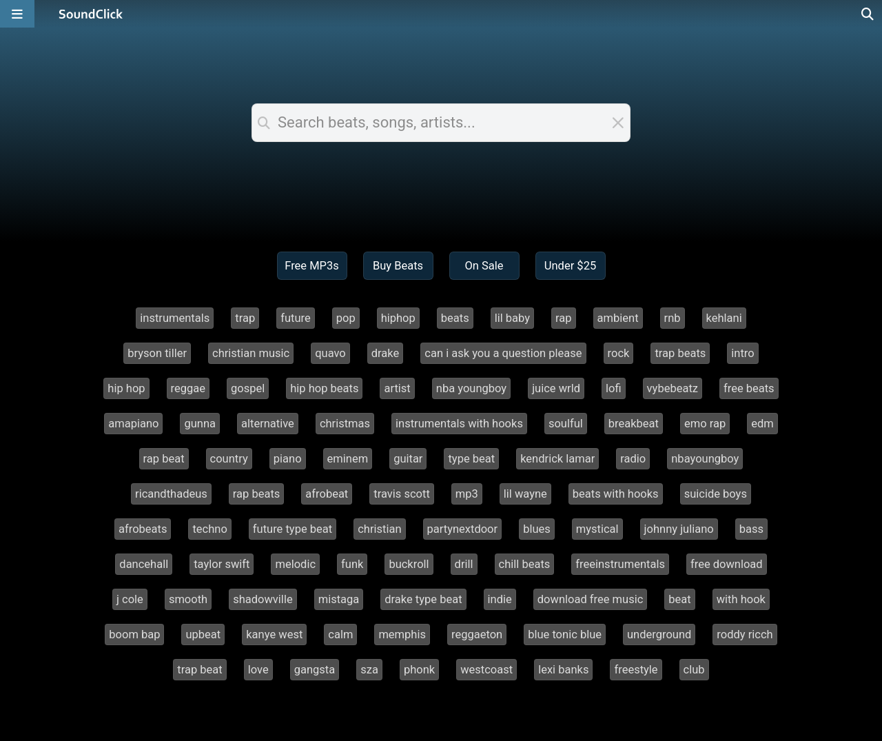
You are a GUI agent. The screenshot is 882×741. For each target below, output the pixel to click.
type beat (471, 458)
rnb (672, 318)
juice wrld (556, 388)
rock (619, 353)
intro (742, 353)
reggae (188, 388)
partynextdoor (462, 529)
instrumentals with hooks (459, 423)
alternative (267, 423)
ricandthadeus (171, 493)
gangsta (315, 669)
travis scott (401, 493)
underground (659, 634)
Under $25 (570, 265)
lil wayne (525, 493)
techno (209, 529)
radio (633, 458)
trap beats (680, 353)
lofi (614, 388)
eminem (348, 458)
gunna (200, 423)
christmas (345, 423)
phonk (419, 669)
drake (385, 353)
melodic (295, 564)
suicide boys (715, 493)
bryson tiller (157, 353)
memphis (402, 634)
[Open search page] (868, 14)
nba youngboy (471, 388)
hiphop (398, 318)
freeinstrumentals (620, 564)
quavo (330, 353)
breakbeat (633, 423)
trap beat (199, 669)
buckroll (409, 564)
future (295, 318)
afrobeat (326, 493)
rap (563, 318)
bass (751, 529)
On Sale (483, 265)
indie (500, 599)
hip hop (126, 388)
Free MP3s (312, 265)
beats (455, 318)
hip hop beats (324, 388)
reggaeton (476, 634)
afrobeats (143, 529)
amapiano (133, 423)
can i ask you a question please (503, 353)
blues (537, 529)
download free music (590, 599)
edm (762, 423)
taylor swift (221, 564)
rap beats (256, 493)
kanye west (274, 634)
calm (340, 634)
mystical (597, 529)
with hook (741, 599)
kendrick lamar (557, 458)
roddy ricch (744, 634)
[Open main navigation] (17, 14)
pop (346, 318)
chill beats (525, 564)
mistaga (339, 599)
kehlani (724, 318)
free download (726, 564)
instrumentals (174, 318)
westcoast (486, 669)
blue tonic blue (565, 634)
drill (464, 564)
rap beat (164, 458)
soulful (565, 423)
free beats (749, 388)
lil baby (512, 318)
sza (369, 669)
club (694, 669)
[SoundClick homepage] (91, 14)
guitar (407, 458)
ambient (618, 318)
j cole (129, 599)
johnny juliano (679, 529)
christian (379, 529)
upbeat (202, 634)
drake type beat (423, 599)
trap (245, 318)
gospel (248, 388)
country (229, 458)
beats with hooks (616, 493)
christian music (250, 353)
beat (679, 599)
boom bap (134, 634)
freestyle (635, 669)
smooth (188, 599)
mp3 (466, 493)
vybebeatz (672, 388)
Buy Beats (398, 265)
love (258, 669)
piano (288, 458)
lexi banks (563, 669)
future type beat (292, 529)
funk (352, 564)
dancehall (143, 564)
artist (397, 388)
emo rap (705, 423)
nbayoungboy (705, 458)
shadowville (262, 599)
